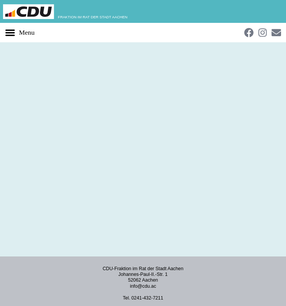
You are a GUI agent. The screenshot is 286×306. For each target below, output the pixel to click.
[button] (19, 32)
